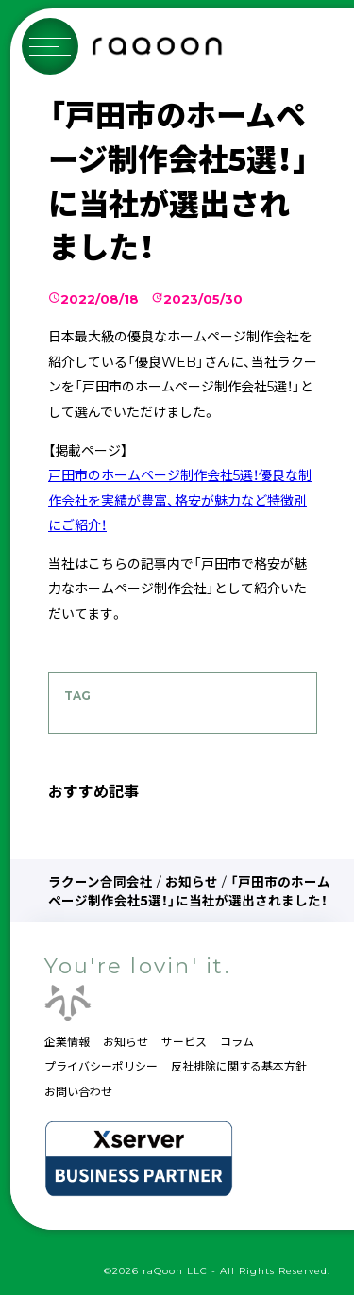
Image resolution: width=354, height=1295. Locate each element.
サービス (184, 1042)
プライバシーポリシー (101, 1066)
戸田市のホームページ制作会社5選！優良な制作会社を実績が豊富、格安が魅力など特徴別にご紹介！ (180, 500)
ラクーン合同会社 (100, 881)
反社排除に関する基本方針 (239, 1066)
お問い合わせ (78, 1092)
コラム (237, 1042)
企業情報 (67, 1042)
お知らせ (191, 881)
